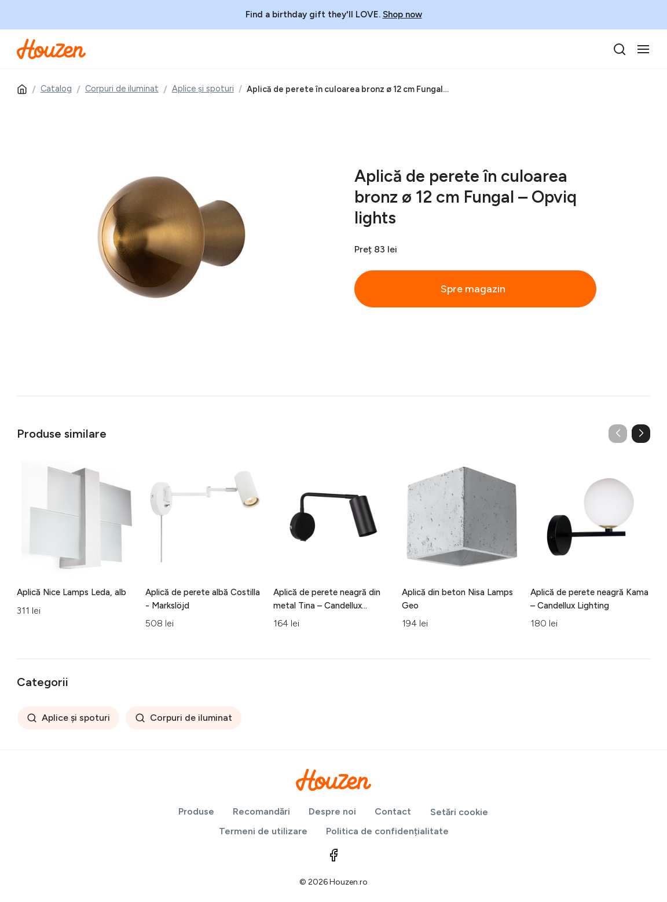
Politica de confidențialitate (387, 831)
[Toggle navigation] (643, 49)
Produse (196, 811)
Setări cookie (459, 811)
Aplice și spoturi (203, 88)
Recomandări (261, 811)
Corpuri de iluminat (122, 88)
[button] (641, 433)
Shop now (402, 14)
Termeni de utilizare (263, 831)
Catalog (56, 88)
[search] (619, 49)
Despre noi (332, 811)
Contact (393, 811)
